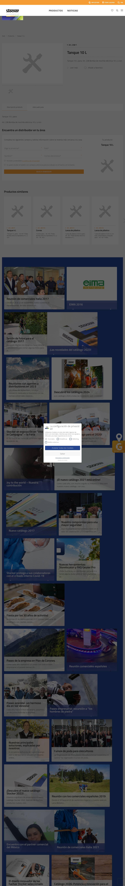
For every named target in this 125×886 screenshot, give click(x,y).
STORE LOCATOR (109, 2)
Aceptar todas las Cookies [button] (62, 448)
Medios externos (52, 442)
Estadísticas (62, 439)
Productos (56, 10)
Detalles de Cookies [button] (62, 460)
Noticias (72, 10)
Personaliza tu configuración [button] (62, 458)
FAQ (122, 2)
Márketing (74, 439)
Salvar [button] (62, 453)
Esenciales (50, 439)
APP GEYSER (95, 2)
